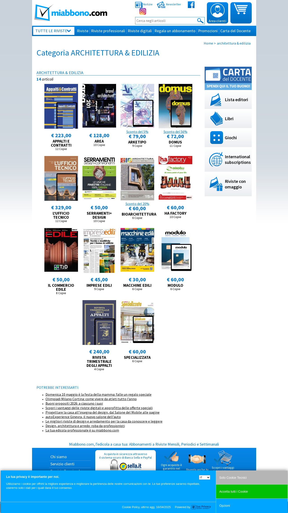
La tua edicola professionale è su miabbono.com (82, 430)
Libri (229, 118)
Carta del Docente (235, 30)
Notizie (144, 4)
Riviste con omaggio (235, 184)
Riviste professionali (108, 30)
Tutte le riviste (51, 30)
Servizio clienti (62, 463)
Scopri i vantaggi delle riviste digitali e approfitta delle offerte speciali (99, 408)
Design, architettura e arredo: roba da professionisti (85, 425)
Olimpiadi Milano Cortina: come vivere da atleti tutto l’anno (91, 399)
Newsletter (169, 4)
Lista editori (236, 99)
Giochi (231, 137)
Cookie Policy (130, 507)
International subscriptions (238, 159)
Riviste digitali (140, 30)
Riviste (82, 30)
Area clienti (217, 13)
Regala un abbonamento (174, 30)
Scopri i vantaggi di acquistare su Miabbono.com (223, 463)
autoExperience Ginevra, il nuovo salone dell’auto (83, 417)
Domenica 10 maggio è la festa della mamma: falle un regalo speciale (98, 394)
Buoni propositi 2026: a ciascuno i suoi (74, 403)
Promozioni (208, 30)
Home (208, 43)
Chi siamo (58, 456)
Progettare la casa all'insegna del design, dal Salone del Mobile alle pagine (102, 412)
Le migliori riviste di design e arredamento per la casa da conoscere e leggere (103, 421)
